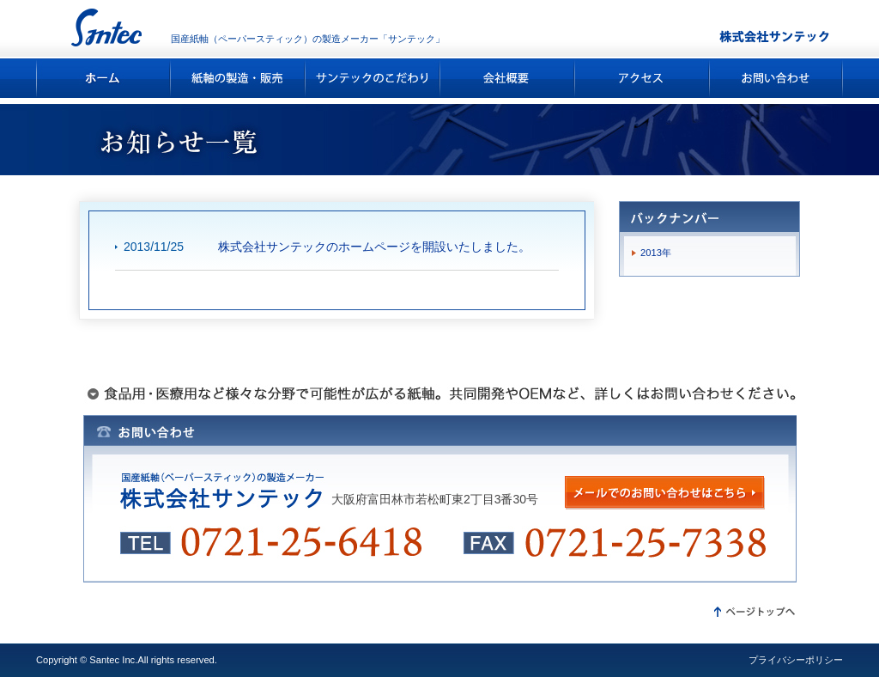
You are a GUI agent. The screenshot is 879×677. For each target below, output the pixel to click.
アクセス (642, 78)
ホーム (103, 78)
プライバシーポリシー (796, 660)
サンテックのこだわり (373, 78)
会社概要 (507, 78)
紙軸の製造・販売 (238, 78)
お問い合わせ (776, 78)
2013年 (655, 252)
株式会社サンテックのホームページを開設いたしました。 (374, 246)
